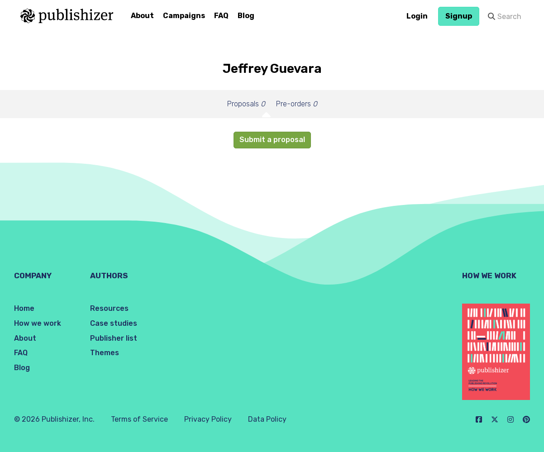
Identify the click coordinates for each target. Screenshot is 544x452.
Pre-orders (296, 104)
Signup (458, 16)
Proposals (246, 104)
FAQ (221, 15)
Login (417, 16)
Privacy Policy (208, 419)
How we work (37, 323)
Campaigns (184, 15)
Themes (104, 352)
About (142, 15)
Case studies (113, 323)
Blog (246, 15)
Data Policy (267, 419)
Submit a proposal (272, 139)
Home (24, 308)
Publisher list (113, 338)
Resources (109, 308)
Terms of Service (139, 419)
